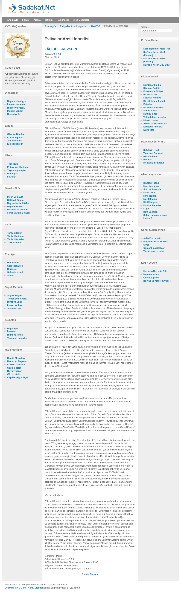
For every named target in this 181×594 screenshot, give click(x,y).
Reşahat (147, 159)
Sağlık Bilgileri (15, 295)
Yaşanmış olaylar (16, 170)
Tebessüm (12, 163)
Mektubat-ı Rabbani (154, 162)
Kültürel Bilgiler (15, 200)
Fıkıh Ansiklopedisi (153, 107)
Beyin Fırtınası (15, 206)
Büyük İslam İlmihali (154, 101)
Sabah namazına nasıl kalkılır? (155, 217)
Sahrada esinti (15, 272)
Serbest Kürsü (15, 265)
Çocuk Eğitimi (15, 137)
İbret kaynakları (151, 186)
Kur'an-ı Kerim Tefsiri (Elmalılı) (155, 60)
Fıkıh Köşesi (150, 94)
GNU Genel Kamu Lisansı (29, 587)
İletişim (49, 20)
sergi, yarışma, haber (18, 212)
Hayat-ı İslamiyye (16, 101)
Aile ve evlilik (14, 140)
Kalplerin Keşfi (151, 150)
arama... (145, 27)
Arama (36, 20)
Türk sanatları (14, 242)
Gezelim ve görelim (17, 209)
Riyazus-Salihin (151, 88)
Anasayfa (50, 26)
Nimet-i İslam (150, 120)
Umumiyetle (13, 114)
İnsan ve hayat (15, 197)
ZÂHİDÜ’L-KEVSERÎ (61, 49)
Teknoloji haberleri (17, 338)
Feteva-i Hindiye (152, 97)
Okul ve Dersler (15, 134)
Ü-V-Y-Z (95, 26)
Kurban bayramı (16, 364)
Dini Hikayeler (151, 202)
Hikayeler (12, 269)
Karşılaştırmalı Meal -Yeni (157, 48)
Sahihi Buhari (150, 110)
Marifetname (150, 199)
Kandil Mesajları (16, 358)
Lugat (146, 208)
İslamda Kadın (151, 274)
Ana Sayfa (12, 20)
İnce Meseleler (81, 20)
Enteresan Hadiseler (18, 167)
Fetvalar (147, 104)
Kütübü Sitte (150, 113)
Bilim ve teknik (15, 334)
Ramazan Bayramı (17, 361)
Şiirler (10, 275)
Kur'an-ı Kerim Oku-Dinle (157, 64)
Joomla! (9, 587)
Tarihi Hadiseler (15, 236)
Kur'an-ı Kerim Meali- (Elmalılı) (154, 54)
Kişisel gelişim (15, 143)
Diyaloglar (12, 173)
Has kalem (13, 262)
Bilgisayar (12, 328)
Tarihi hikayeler (15, 239)
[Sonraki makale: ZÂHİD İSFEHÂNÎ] (94, 574)
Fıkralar (11, 176)
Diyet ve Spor (14, 302)
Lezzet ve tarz (14, 305)
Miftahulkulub (150, 156)
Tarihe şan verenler (153, 251)
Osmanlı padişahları (154, 248)
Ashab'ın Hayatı (151, 238)
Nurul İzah (148, 130)
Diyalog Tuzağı (151, 183)
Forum (25, 20)
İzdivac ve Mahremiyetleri (157, 280)
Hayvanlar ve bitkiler (18, 203)
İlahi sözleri (149, 195)
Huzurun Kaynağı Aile (155, 271)
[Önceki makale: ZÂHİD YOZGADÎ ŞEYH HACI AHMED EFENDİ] (86, 574)
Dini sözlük (149, 192)
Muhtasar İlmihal (152, 85)
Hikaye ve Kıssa (16, 107)
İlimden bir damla (16, 104)
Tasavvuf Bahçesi (153, 153)
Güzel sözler (14, 374)
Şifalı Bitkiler (14, 308)
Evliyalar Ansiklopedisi (73, 26)
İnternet (11, 331)
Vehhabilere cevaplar (154, 117)
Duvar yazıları (14, 371)
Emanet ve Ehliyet (153, 91)
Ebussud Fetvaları (153, 126)
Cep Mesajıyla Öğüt (17, 377)
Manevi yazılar (15, 111)
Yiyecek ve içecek (17, 298)
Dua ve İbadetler (152, 205)
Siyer (146, 244)
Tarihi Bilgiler (14, 233)
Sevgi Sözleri (14, 367)
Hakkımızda (63, 20)
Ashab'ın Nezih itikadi (155, 123)
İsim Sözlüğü (150, 212)
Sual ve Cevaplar (152, 189)
